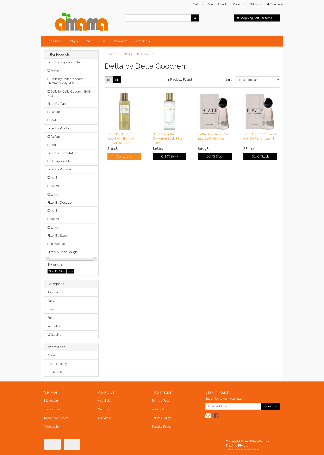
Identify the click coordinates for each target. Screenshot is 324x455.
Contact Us (239, 4)
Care (89, 41)
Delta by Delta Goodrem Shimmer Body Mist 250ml (121, 138)
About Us (223, 4)
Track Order (52, 409)
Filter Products (59, 54)
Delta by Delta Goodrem (138, 54)
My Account (52, 400)
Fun (104, 41)
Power (55, 70)
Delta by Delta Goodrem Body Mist (70, 93)
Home (112, 54)
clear (70, 271)
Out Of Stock (169, 156)
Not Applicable (61, 161)
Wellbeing (141, 41)
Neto (255, 449)
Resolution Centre (56, 418)
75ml (54, 177)
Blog (210, 4)
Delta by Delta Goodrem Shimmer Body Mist (65, 81)
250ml (55, 186)
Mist (53, 120)
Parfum (55, 111)
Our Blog (104, 409)
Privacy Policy (161, 409)
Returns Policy (57, 363)
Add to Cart (124, 156)
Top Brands (55, 41)
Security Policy (162, 426)
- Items (254, 18)
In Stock (58, 244)
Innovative (120, 41)
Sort (228, 79)
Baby (74, 41)
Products (198, 4)
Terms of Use (160, 400)
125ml (54, 194)
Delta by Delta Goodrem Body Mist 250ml (167, 138)
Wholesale (256, 4)
